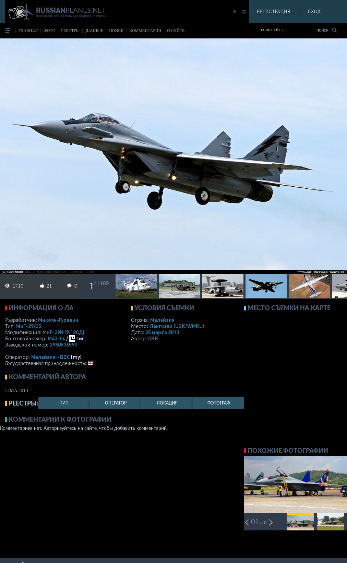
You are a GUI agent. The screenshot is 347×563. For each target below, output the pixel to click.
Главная (28, 30)
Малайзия (162, 320)
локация (167, 403)
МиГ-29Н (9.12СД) (63, 332)
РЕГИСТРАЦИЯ (273, 11)
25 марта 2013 (162, 332)
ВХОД (314, 11)
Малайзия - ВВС (50, 357)
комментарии (145, 30)
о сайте (175, 30)
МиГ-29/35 (28, 326)
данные (94, 30)
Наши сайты (272, 30)
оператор (116, 403)
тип (80, 338)
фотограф (218, 403)
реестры (70, 30)
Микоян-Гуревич (58, 320)
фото (49, 30)
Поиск (326, 30)
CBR (153, 338)
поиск (116, 30)
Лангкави (176, 326)
